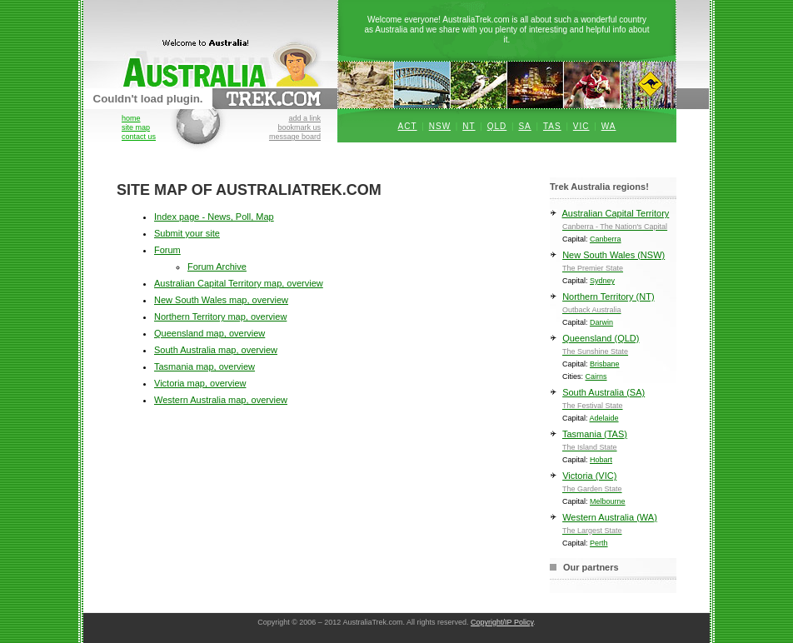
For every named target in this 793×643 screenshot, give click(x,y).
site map (136, 127)
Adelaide (604, 418)
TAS (552, 126)
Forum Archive (217, 267)
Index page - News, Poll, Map (214, 217)
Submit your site (187, 233)
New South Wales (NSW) (613, 264)
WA (608, 126)
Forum (167, 250)
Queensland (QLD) (613, 347)
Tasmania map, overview (204, 366)
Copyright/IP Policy (502, 622)
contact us (139, 136)
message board (295, 136)
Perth (599, 543)
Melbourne (608, 501)
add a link (304, 118)
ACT (407, 126)
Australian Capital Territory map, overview (238, 283)
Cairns (596, 376)
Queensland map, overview (209, 333)
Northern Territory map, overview (220, 317)
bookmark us (299, 127)
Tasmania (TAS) (613, 443)
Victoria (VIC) (613, 485)
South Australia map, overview (215, 350)
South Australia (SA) (613, 401)
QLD (497, 126)
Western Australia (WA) (613, 526)
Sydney (602, 281)
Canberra (605, 239)
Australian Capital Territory (613, 222)
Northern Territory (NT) (613, 306)
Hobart (601, 460)
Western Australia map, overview (220, 400)
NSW (440, 126)
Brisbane (605, 364)
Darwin (601, 322)
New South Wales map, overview (221, 300)
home (131, 118)
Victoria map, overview (200, 383)
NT (468, 126)
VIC (581, 126)
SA (524, 126)
